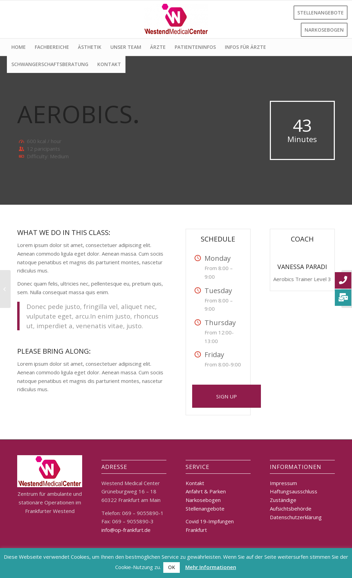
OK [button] (171, 567)
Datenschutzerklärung (296, 517)
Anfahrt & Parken (206, 491)
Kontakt (195, 483)
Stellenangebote (205, 508)
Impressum (283, 483)
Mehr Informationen (210, 567)
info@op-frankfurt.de (126, 529)
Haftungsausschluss (293, 491)
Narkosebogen (203, 499)
